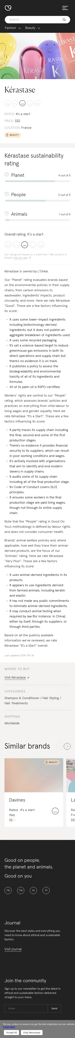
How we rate (20, 258)
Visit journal (13, 949)
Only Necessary (31, 1032)
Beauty (30, 28)
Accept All (11, 1032)
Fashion (10, 28)
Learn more (9, 1026)
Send (54, 1008)
